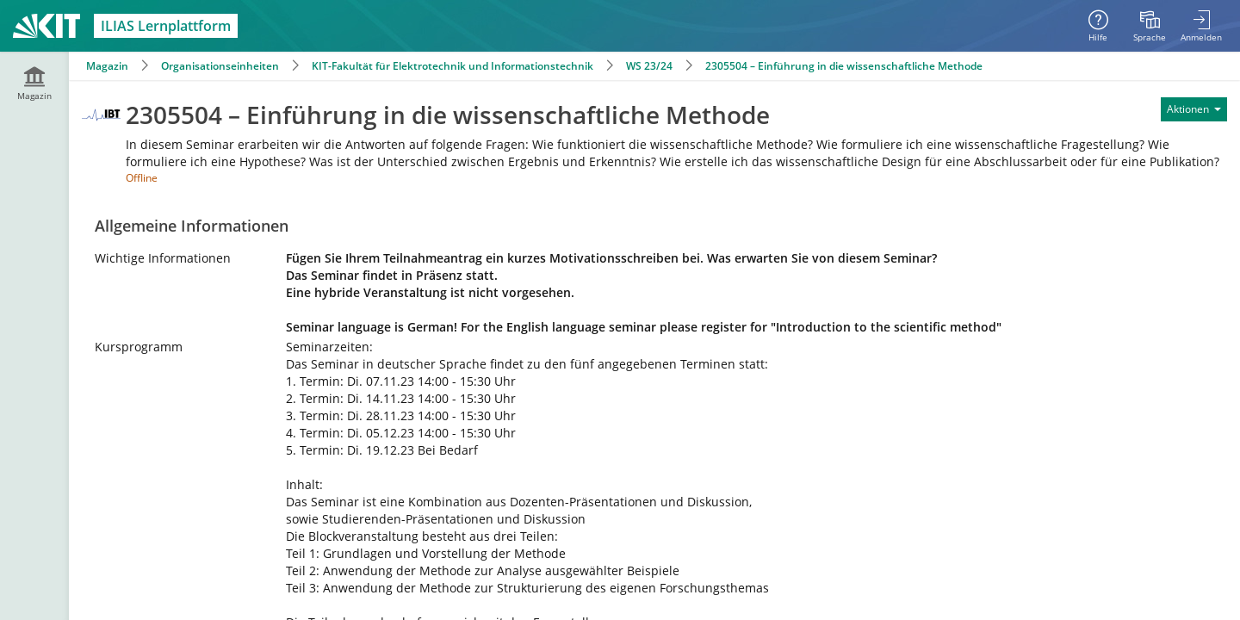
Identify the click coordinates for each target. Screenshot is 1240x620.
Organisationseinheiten (220, 66)
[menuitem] (1149, 26)
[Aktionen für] (1194, 109)
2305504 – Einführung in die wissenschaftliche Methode (844, 66)
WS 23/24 (649, 66)
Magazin (107, 66)
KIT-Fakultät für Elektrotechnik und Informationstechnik (452, 66)
